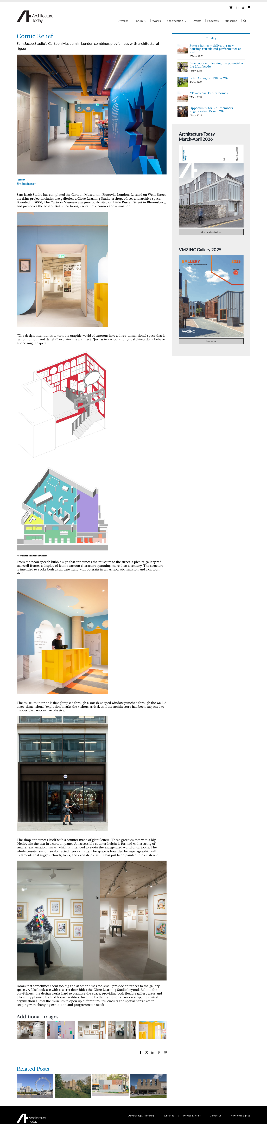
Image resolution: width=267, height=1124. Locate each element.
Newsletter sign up (240, 1115)
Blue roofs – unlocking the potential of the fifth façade (216, 65)
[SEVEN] (35, 1076)
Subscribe (169, 1115)
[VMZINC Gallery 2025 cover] (211, 256)
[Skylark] (73, 1076)
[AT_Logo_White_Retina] (31, 1115)
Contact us (215, 1115)
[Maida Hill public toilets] (110, 1076)
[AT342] (211, 146)
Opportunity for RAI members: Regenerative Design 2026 (211, 109)
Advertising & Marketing (141, 1115)
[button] (244, 20)
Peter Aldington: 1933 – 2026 (209, 78)
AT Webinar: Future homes (208, 93)
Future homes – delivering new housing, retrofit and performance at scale (215, 49)
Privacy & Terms (192, 1115)
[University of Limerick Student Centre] (148, 1076)
